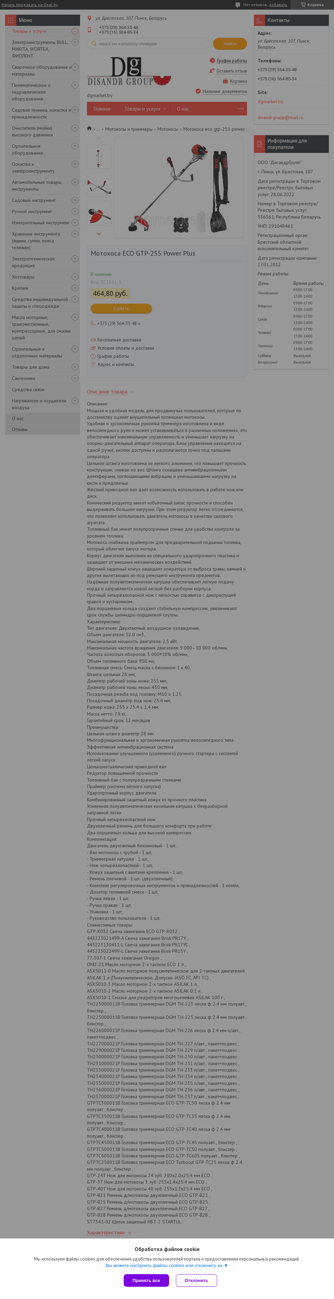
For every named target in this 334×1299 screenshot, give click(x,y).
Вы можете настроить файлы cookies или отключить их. (165, 1265)
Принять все (146, 1280)
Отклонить (196, 1280)
